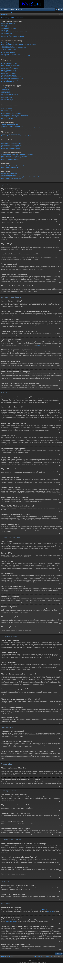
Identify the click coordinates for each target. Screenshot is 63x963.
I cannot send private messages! (9, 124)
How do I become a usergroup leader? (11, 113)
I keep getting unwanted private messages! (12, 126)
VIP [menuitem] (17, 9)
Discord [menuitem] (22, 9)
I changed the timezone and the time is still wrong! (14, 47)
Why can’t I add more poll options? (10, 68)
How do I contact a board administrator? (11, 178)
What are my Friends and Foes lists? (10, 134)
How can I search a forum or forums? (10, 142)
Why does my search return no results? (11, 143)
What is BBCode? (5, 88)
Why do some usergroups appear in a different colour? (15, 115)
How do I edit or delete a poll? (8, 70)
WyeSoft (6, 9)
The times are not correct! (7, 46)
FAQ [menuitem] (57, 10)
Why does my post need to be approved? (11, 80)
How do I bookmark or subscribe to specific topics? (14, 156)
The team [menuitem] (38, 956)
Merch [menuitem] (46, 9)
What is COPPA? (5, 25)
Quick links (2, 10)
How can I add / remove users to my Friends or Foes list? (15, 135)
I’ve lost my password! (6, 33)
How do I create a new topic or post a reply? (12, 62)
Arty (33, 960)
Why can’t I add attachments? (8, 73)
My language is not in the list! (8, 49)
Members (37, 9)
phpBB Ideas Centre (10, 921)
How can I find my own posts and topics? (11, 148)
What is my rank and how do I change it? (11, 54)
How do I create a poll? (7, 67)
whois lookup (47, 930)
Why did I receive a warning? (8, 75)
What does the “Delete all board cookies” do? (12, 36)
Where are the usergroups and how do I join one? (13, 112)
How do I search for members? (9, 146)
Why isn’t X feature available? (8, 175)
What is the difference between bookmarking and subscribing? (17, 154)
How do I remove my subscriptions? (10, 159)
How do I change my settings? (8, 43)
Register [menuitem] (62, 10)
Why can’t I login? (5, 30)
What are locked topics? (7, 99)
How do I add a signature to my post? (10, 65)
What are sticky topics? (7, 97)
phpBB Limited (44, 909)
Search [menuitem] (61, 14)
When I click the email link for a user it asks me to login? (15, 56)
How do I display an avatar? (8, 52)
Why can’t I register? (6, 27)
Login (8, 12)
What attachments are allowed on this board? (12, 165)
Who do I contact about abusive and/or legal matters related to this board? (20, 176)
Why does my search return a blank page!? (12, 145)
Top (61, 197)
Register (14, 12)
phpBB (39, 345)
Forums (29, 9)
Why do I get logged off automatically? (11, 35)
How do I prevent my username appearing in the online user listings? (18, 44)
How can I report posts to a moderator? (11, 76)
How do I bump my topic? (7, 81)
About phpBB (50, 911)
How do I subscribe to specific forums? (11, 158)
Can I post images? (6, 92)
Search (3, 12)
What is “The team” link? (7, 118)
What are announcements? (8, 96)
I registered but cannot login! (8, 28)
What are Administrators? (7, 107)
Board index (10, 956)
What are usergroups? (6, 110)
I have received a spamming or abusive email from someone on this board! (20, 128)
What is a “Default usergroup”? (9, 117)
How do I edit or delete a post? (9, 63)
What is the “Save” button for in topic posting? (13, 78)
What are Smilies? (5, 91)
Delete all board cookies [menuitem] (48, 956)
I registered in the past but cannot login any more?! (14, 31)
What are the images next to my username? (12, 51)
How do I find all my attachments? (9, 167)
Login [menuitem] (59, 10)
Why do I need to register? (8, 23)
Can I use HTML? (5, 89)
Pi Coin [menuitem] (52, 9)
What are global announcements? (9, 94)
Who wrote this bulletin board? (9, 173)
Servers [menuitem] (12, 9)
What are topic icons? (6, 101)
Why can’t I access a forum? (8, 71)
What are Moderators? (6, 108)
